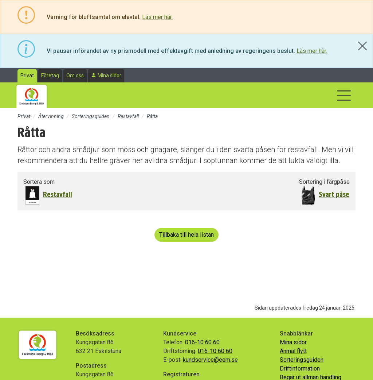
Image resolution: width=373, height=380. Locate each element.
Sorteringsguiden (91, 116)
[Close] (362, 46)
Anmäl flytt (293, 351)
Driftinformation (300, 368)
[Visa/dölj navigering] (344, 95)
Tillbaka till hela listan (186, 234)
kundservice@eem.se (210, 359)
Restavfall (128, 116)
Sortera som (39, 181)
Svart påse (334, 194)
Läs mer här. (157, 16)
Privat (27, 75)
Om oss (75, 75)
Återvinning (51, 116)
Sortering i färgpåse (324, 181)
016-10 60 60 (202, 342)
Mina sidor (109, 75)
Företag (50, 75)
